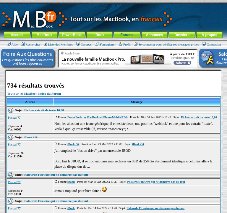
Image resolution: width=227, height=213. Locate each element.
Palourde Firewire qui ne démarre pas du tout (56, 174)
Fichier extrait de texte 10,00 (44, 110)
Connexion (211, 44)
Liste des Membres (58, 44)
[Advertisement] (113, 73)
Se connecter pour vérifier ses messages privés (166, 44)
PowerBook (72, 35)
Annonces (154, 35)
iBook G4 (30, 137)
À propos (209, 35)
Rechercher (30, 44)
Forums (126, 35)
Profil (125, 44)
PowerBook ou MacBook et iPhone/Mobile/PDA (97, 117)
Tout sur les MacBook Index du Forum (34, 93)
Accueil (17, 35)
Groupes (84, 44)
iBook (99, 35)
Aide (12, 44)
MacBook (44, 35)
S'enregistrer (105, 44)
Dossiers (181, 35)
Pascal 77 (14, 117)
